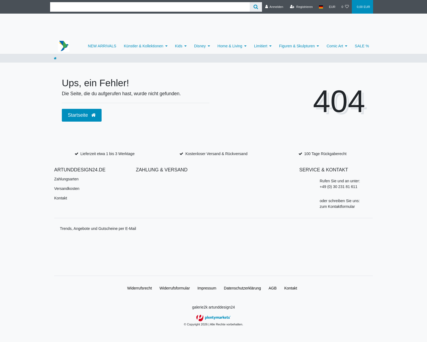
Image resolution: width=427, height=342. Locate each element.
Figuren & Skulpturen (297, 46)
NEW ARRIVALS (102, 46)
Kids (178, 46)
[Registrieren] (301, 7)
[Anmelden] (274, 7)
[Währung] (332, 7)
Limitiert (260, 46)
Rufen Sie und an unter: (340, 181)
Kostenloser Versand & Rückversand (216, 154)
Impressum (206, 288)
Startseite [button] (82, 115)
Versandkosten (67, 188)
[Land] (321, 7)
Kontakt (60, 198)
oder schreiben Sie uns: (340, 201)
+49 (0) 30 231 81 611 (338, 186)
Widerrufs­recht (139, 288)
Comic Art (335, 46)
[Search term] (150, 7)
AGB (273, 288)
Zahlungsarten (66, 179)
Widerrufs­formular (175, 288)
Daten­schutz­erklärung (242, 288)
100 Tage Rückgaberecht (325, 154)
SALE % (362, 46)
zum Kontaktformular (337, 206)
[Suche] (256, 7)
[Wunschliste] (345, 7)
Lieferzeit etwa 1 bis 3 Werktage (107, 154)
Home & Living (230, 46)
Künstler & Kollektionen (143, 46)
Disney (200, 46)
